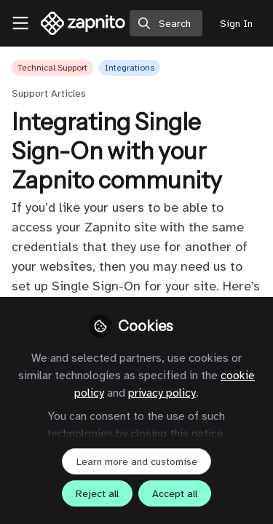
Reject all (97, 494)
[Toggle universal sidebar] (20, 23)
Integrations (129, 68)
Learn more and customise (136, 462)
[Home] (83, 23)
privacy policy (162, 393)
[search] (166, 23)
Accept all (174, 494)
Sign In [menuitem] (236, 23)
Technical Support (52, 68)
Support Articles (49, 93)
